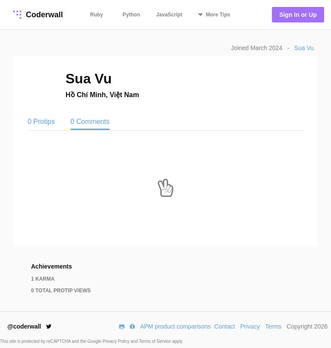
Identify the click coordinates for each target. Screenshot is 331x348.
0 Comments (90, 121)
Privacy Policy (117, 341)
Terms (273, 326)
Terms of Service (155, 341)
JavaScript (169, 15)
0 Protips (42, 121)
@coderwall (29, 326)
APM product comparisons (175, 326)
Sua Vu (304, 47)
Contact (224, 326)
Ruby (96, 15)
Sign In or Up (298, 14)
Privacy (250, 326)
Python (131, 15)
